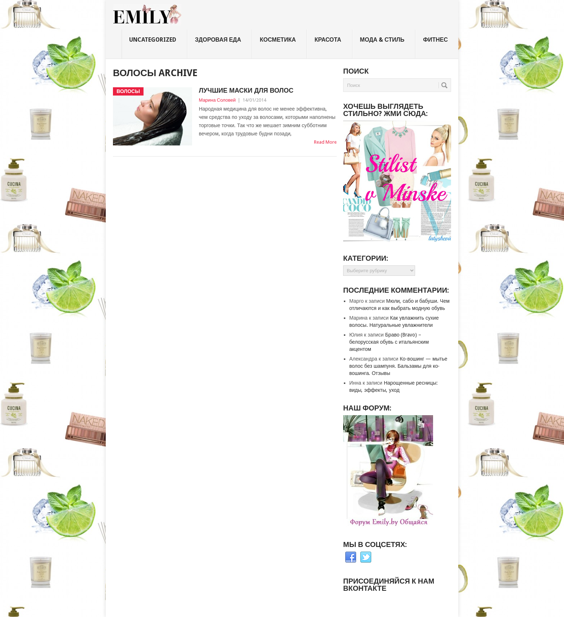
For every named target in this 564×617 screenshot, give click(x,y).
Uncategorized (152, 39)
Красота (327, 39)
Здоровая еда (218, 39)
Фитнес (435, 39)
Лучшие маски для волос (246, 90)
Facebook (350, 557)
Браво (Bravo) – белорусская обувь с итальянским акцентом (389, 342)
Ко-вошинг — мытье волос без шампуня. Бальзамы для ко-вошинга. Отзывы (398, 366)
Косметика (278, 39)
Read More (325, 142)
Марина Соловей (217, 100)
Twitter (366, 557)
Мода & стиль (382, 39)
